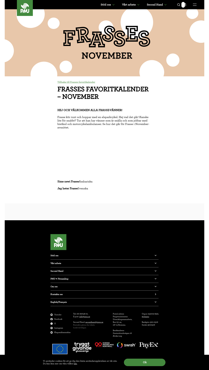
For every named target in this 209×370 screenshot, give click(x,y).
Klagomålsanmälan (62, 332)
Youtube (57, 315)
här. (75, 364)
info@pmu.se (84, 317)
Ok (144, 362)
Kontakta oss (56, 294)
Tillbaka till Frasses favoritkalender (76, 82)
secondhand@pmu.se (94, 322)
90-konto (145, 317)
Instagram (58, 328)
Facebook (58, 319)
